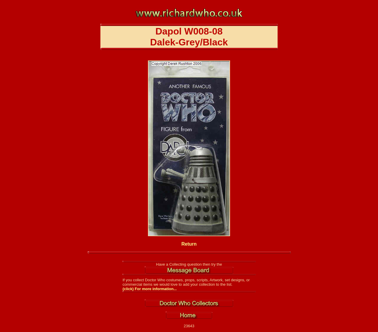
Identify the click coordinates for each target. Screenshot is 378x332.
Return (189, 243)
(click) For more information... (150, 289)
